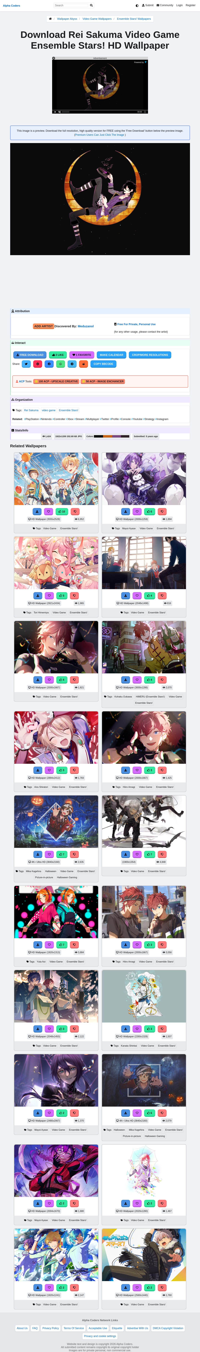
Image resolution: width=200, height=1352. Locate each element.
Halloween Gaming (67, 877)
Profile (115, 419)
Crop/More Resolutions (150, 354)
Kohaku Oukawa (123, 696)
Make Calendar (111, 354)
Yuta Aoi (41, 961)
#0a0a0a (98, 436)
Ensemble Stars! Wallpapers (134, 18)
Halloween (50, 871)
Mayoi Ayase (129, 528)
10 (62, 511)
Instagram (161, 419)
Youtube (137, 419)
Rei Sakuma (31, 410)
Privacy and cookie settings (100, 1336)
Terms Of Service (74, 1328)
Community (165, 5)
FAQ (35, 1328)
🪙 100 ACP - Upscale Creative (56, 381)
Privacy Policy (50, 1328)
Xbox (70, 419)
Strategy (149, 419)
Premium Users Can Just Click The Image (100, 134)
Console (125, 419)
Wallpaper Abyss (67, 18)
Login (179, 5)
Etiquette (117, 1328)
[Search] (91, 5)
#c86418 (107, 436)
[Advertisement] (100, 281)
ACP (22, 381)
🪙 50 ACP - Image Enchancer (103, 381)
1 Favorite (82, 354)
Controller (59, 419)
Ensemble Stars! (68, 410)
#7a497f (116, 436)
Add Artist (43, 326)
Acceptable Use (98, 1328)
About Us (22, 1328)
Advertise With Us (137, 1328)
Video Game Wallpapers (97, 18)
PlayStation (32, 419)
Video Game (49, 528)
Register (191, 5)
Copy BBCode (103, 363)
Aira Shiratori (41, 787)
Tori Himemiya (41, 612)
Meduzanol (86, 326)
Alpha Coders (11, 5)
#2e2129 (125, 436)
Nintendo (46, 419)
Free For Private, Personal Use (136, 324)
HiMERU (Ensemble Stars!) (150, 696)
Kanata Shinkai (129, 1045)
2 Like (58, 354)
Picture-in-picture (44, 877)
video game (48, 410)
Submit (148, 5)
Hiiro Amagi (129, 787)
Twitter (105, 419)
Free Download (29, 354)
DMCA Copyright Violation (168, 1328)
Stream (79, 419)
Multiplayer (92, 419)
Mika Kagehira (33, 871)
